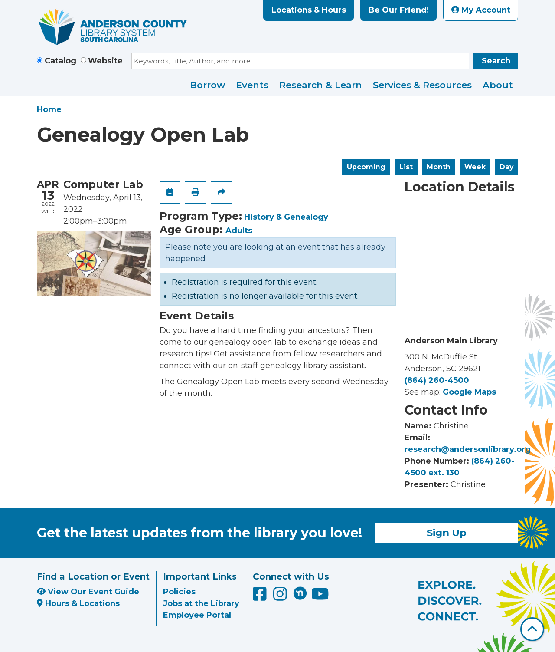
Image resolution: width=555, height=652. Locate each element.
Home (49, 109)
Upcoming (366, 167)
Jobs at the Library (201, 603)
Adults (238, 230)
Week (475, 167)
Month (439, 167)
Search (496, 61)
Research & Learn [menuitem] (320, 84)
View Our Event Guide (88, 591)
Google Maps (469, 392)
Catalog (60, 61)
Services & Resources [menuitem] (422, 84)
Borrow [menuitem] (207, 84)
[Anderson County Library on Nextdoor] (300, 593)
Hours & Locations (78, 603)
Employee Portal (197, 615)
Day (506, 167)
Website (105, 61)
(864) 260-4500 (437, 380)
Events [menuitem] (252, 84)
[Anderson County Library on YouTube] (320, 597)
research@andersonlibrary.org (468, 449)
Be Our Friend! (399, 10)
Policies (179, 591)
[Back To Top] (532, 629)
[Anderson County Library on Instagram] (281, 597)
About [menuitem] (498, 84)
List (406, 167)
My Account (480, 10)
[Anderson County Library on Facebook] (261, 597)
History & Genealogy (286, 217)
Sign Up (447, 533)
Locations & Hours (308, 10)
